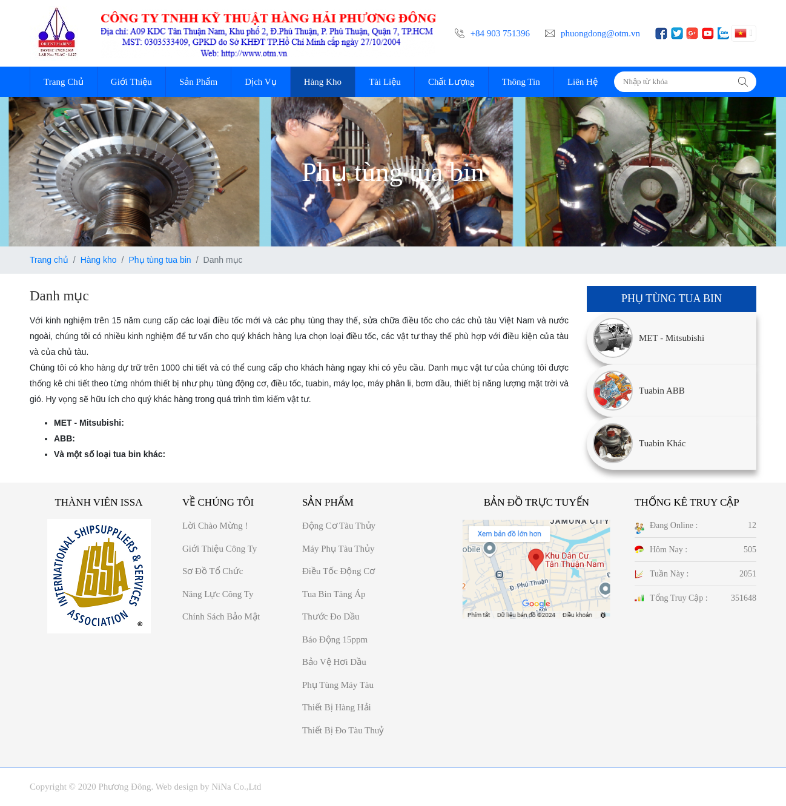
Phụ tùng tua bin (159, 260)
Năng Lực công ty (217, 594)
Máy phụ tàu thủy (338, 548)
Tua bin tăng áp (334, 594)
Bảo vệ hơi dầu (334, 662)
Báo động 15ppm (335, 639)
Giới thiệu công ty (219, 548)
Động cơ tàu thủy (338, 525)
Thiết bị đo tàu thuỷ (343, 730)
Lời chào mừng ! (215, 525)
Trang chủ (49, 260)
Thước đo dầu (331, 616)
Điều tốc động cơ (338, 571)
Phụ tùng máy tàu (338, 685)
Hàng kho (99, 260)
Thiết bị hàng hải (336, 707)
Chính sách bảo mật (221, 616)
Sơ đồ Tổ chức (212, 571)
